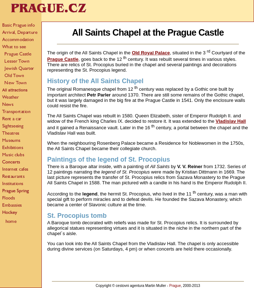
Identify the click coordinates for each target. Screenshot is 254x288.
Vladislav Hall (231, 121)
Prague (175, 286)
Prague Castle (63, 59)
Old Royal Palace (151, 52)
